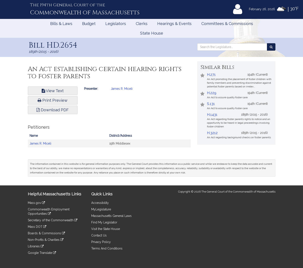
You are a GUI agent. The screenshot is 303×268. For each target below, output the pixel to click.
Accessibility (100, 203)
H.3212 (212, 133)
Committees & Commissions (227, 23)
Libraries (36, 246)
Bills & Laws (61, 23)
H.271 (211, 75)
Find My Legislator (104, 222)
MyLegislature (101, 209)
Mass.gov (36, 203)
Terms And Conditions (107, 248)
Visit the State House (105, 229)
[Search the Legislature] (271, 47)
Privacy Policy (101, 242)
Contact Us (99, 235)
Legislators (115, 23)
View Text (53, 90)
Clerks (141, 23)
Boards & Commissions (46, 233)
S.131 (211, 104)
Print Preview (53, 100)
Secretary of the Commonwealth (52, 220)
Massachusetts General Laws (111, 216)
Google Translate (42, 253)
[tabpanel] (109, 138)
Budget (89, 23)
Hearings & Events (174, 23)
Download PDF (52, 110)
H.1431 (212, 115)
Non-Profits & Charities (45, 239)
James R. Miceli (121, 88)
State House (151, 33)
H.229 (211, 93)
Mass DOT (37, 226)
